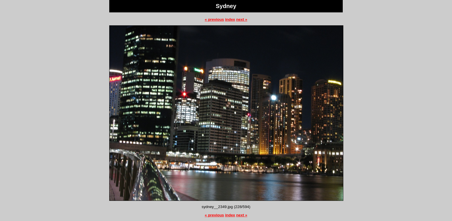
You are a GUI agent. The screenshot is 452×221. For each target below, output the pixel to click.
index (230, 19)
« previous (214, 19)
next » (241, 19)
